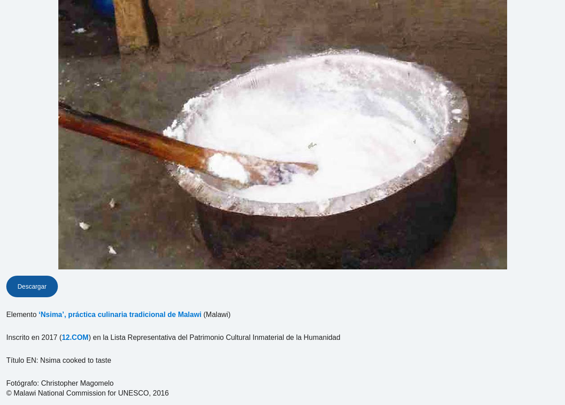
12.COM (75, 337)
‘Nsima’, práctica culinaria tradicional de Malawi (120, 314)
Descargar (32, 286)
